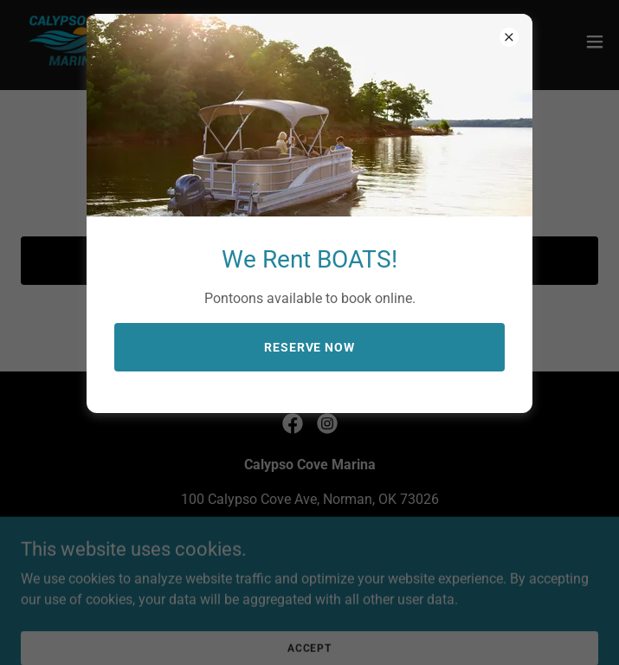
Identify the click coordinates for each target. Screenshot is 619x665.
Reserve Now (310, 347)
